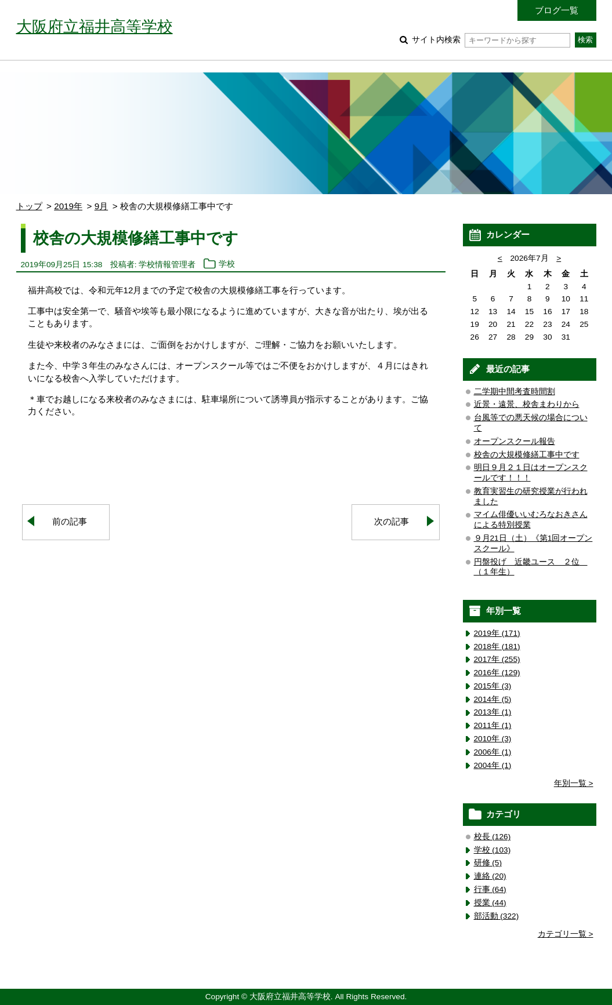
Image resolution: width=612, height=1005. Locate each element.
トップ (29, 206)
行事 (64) (490, 889)
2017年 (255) (497, 659)
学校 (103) (492, 850)
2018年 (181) (497, 646)
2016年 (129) (497, 672)
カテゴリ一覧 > (565, 934)
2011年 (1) (493, 725)
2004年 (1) (493, 765)
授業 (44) (490, 902)
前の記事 (69, 521)
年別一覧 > (573, 783)
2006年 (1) (493, 752)
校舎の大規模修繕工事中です (527, 454)
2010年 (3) (493, 738)
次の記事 (391, 521)
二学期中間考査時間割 (514, 391)
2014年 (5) (493, 699)
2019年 (68, 206)
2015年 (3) (493, 686)
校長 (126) (492, 836)
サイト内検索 (491, 39)
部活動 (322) (496, 916)
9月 (101, 206)
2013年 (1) (493, 712)
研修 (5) (488, 862)
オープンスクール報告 (514, 441)
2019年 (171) (497, 633)
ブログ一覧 (556, 10)
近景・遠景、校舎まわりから (527, 404)
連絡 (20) (490, 876)
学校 (227, 264)
